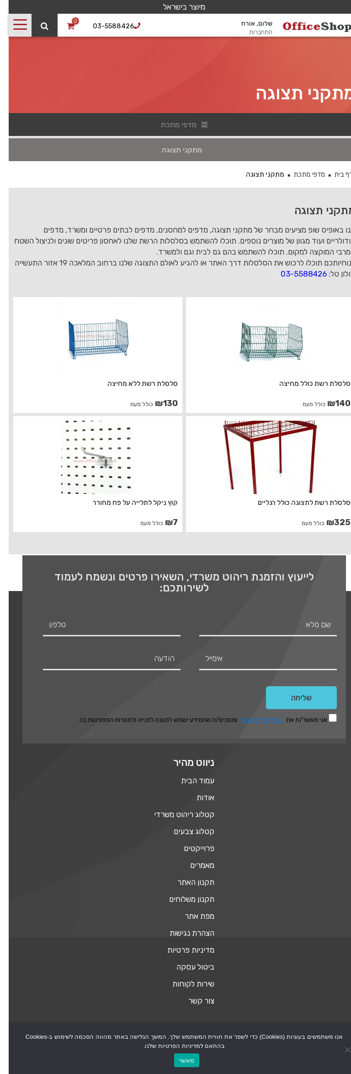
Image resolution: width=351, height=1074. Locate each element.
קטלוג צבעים (185, 831)
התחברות (252, 32)
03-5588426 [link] (295, 273)
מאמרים (193, 865)
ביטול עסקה (187, 966)
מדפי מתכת (300, 174)
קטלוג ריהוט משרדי (175, 814)
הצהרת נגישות (183, 933)
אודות (197, 797)
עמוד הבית (189, 780)
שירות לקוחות (185, 983)
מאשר (178, 1060)
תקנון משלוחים (183, 899)
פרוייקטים (190, 848)
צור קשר (193, 1000)
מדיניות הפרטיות (253, 720)
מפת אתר (191, 916)
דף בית (334, 174)
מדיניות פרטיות (182, 950)
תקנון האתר (187, 882)
